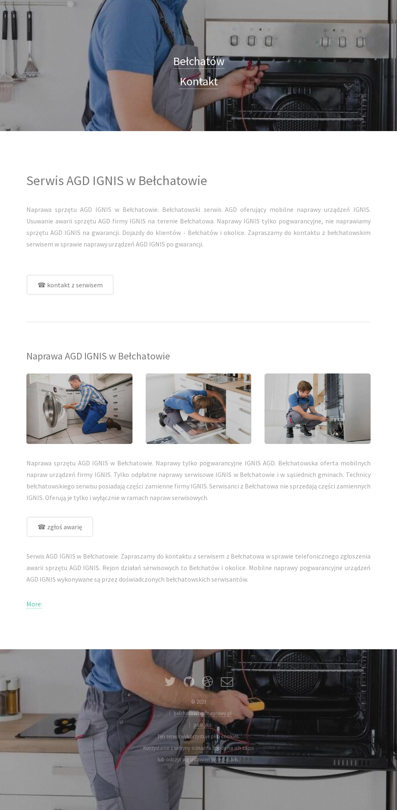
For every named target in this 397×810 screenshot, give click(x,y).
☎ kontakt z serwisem (70, 285)
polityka (203, 724)
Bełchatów (198, 61)
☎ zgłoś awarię (60, 527)
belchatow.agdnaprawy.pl (203, 713)
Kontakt (199, 81)
